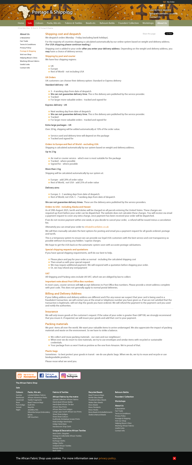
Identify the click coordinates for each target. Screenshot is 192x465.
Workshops (148, 23)
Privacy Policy (25, 48)
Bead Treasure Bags (35, 402)
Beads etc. (91, 23)
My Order (171, 2)
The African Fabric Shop (26, 383)
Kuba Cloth (57, 438)
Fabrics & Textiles (73, 23)
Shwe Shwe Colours (60, 417)
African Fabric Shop (24, 28)
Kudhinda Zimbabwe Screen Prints (66, 419)
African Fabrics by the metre (65, 397)
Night (18, 410)
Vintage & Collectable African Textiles (67, 436)
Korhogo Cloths (59, 441)
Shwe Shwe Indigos (60, 414)
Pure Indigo (20, 405)
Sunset (18, 407)
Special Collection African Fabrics (65, 399)
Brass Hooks (93, 410)
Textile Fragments (35, 400)
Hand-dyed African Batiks (63, 402)
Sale (30, 23)
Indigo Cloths (58, 443)
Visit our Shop (25, 54)
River (18, 402)
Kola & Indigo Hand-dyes (62, 421)
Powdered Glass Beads (97, 400)
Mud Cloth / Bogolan (61, 433)
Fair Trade (24, 41)
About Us (162, 23)
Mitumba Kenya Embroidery (39, 412)
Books (30, 415)
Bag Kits (31, 407)
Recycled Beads (95, 392)
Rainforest (20, 397)
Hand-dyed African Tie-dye (63, 404)
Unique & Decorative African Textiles (69, 430)
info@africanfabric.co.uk (97, 227)
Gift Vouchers (33, 417)
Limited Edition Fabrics (37, 395)
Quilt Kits (31, 405)
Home (21, 23)
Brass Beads (93, 405)
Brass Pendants (95, 407)
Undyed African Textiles (62, 446)
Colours (39, 23)
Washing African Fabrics (29, 61)
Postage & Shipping (47, 28)
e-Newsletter (25, 38)
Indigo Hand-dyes (60, 424)
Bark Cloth (57, 451)
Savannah (20, 400)
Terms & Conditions (28, 44)
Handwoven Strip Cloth (62, 426)
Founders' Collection (128, 23)
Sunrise (19, 395)
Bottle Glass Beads (96, 397)
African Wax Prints (60, 407)
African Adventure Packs (37, 397)
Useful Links (25, 64)
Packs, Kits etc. (54, 23)
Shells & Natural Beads (97, 415)
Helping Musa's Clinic (28, 58)
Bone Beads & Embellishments (100, 412)
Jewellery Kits (33, 410)
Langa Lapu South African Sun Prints (67, 412)
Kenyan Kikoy (58, 448)
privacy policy (107, 458)
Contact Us (155, 17)
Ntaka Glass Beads (96, 402)
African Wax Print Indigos (62, 409)
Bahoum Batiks (107, 23)
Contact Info (25, 68)
